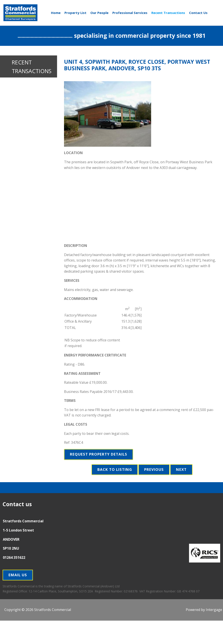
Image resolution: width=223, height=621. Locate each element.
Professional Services (129, 12)
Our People (99, 12)
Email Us (18, 575)
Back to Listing (114, 469)
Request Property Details (100, 454)
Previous (154, 469)
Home (56, 12)
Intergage (214, 610)
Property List (75, 12)
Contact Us (198, 12)
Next (182, 469)
